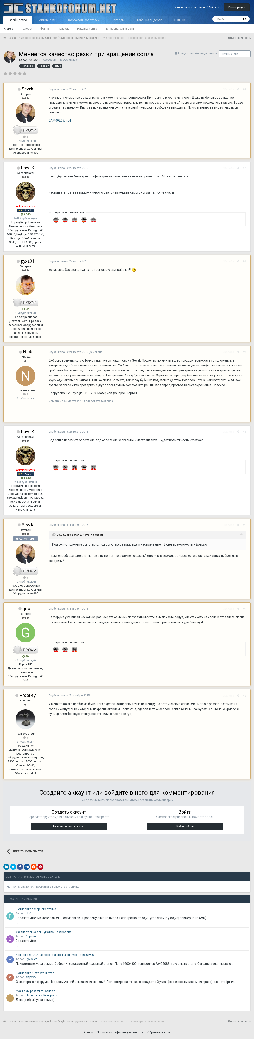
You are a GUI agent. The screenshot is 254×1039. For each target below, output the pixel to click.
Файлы (45, 28)
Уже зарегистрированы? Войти (197, 7)
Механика (70, 60)
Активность (47, 20)
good (28, 608)
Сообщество (18, 20)
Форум (9, 28)
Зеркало (32, 936)
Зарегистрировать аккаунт (68, 826)
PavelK (27, 167)
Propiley (28, 695)
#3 (245, 261)
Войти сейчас (185, 826)
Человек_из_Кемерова (41, 995)
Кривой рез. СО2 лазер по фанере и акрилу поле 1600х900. (55, 954)
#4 (245, 352)
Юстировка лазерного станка (36, 909)
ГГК (28, 913)
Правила (63, 28)
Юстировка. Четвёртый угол (35, 972)
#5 (245, 431)
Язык (88, 1032)
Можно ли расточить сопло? (35, 991)
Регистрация (236, 7)
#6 (245, 525)
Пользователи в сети (119, 28)
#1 (245, 89)
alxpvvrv (31, 977)
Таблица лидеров (149, 20)
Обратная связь (159, 1032)
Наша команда (87, 28)
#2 (245, 168)
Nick (27, 351)
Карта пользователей (84, 20)
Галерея (27, 28)
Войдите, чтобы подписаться (197, 53)
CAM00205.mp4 (58, 120)
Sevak (33, 60)
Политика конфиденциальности (120, 1032)
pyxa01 (27, 261)
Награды (118, 20)
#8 (245, 695)
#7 (245, 609)
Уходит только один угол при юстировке (43, 932)
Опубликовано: (67, 89)
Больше (180, 20)
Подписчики (230, 53)
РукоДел (32, 959)
